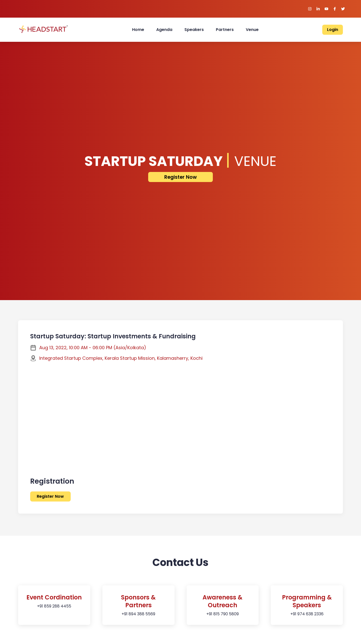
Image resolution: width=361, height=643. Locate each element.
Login (332, 29)
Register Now (180, 177)
